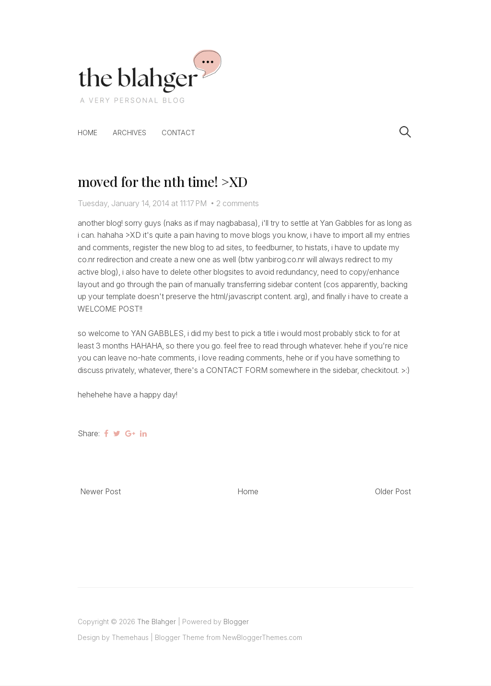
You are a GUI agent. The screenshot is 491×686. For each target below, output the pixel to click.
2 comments (237, 203)
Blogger (236, 621)
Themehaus (130, 637)
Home (87, 132)
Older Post (393, 491)
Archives (129, 132)
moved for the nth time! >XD (162, 181)
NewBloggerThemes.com (262, 637)
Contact (178, 132)
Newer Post (100, 491)
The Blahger (156, 621)
